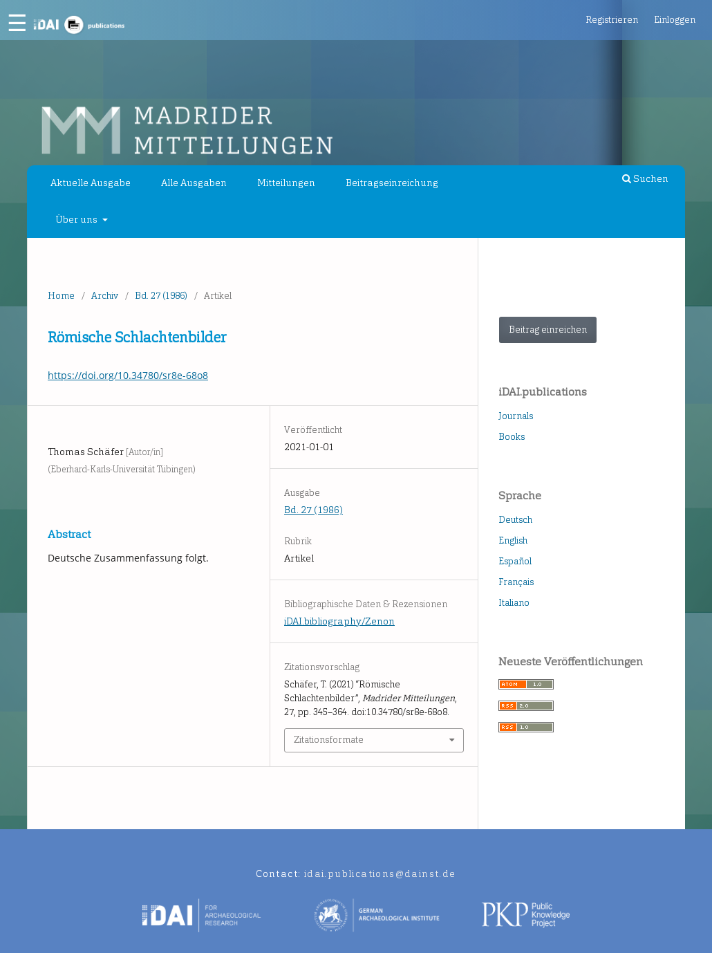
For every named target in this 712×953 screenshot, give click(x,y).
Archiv (104, 296)
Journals (515, 416)
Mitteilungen (286, 182)
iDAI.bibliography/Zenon (339, 621)
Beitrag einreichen (548, 329)
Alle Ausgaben (194, 182)
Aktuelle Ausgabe (90, 182)
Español (515, 561)
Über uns (77, 219)
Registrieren (611, 20)
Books (511, 437)
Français (516, 582)
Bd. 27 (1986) (161, 296)
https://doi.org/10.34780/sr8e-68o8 (128, 375)
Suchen (645, 178)
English (512, 540)
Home (61, 296)
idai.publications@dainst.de (380, 873)
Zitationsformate (329, 740)
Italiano (514, 603)
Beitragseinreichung (392, 182)
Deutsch (515, 520)
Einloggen (674, 20)
